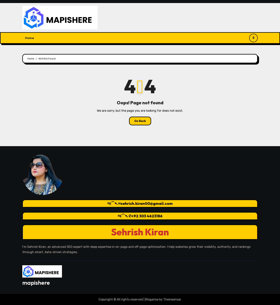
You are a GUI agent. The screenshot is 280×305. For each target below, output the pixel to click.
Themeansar (172, 299)
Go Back (140, 121)
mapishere (36, 282)
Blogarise (151, 299)
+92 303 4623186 (146, 216)
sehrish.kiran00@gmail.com (147, 203)
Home (29, 38)
